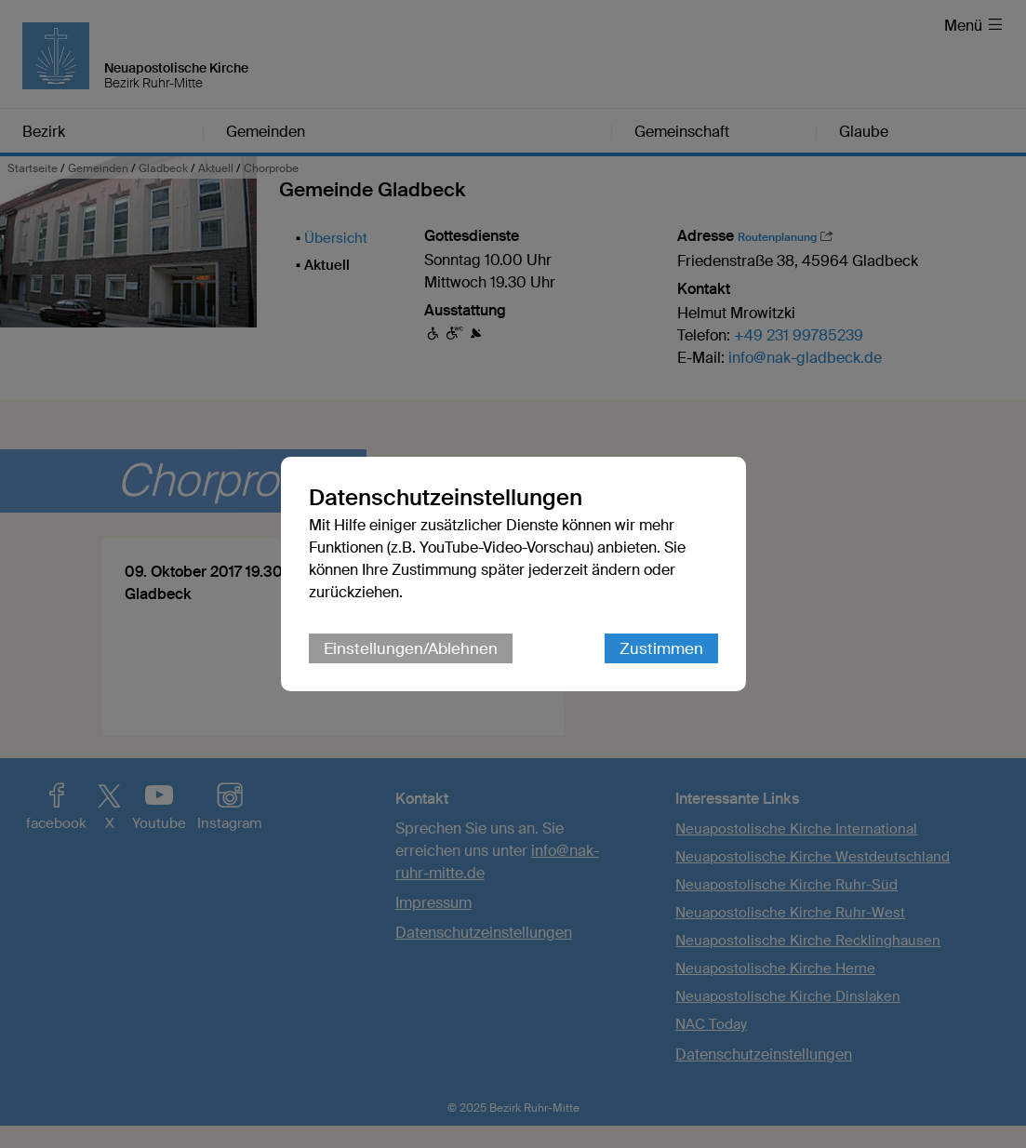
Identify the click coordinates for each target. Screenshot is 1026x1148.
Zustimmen (661, 648)
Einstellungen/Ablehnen (411, 648)
